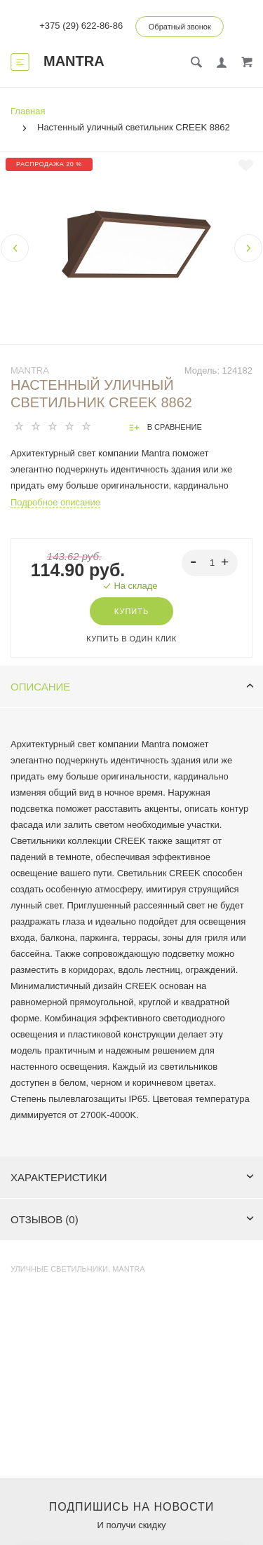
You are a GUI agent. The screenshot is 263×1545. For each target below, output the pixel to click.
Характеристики (132, 1177)
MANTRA (30, 370)
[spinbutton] (210, 563)
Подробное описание (55, 502)
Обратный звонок (180, 26)
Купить (131, 611)
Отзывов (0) (132, 1219)
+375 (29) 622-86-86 (81, 25)
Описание (132, 687)
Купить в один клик (131, 638)
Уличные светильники (59, 1269)
